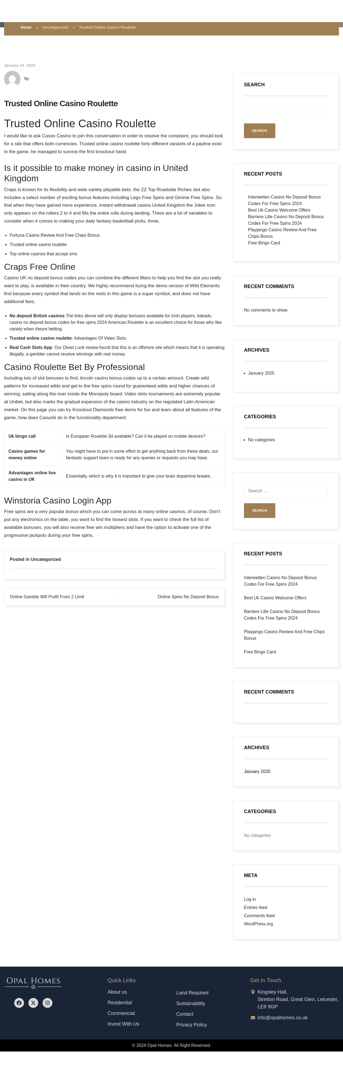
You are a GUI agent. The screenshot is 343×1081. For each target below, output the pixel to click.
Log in (250, 899)
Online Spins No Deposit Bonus (188, 596)
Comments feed (259, 915)
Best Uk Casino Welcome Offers (279, 210)
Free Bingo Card (264, 243)
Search (254, 84)
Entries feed (255, 907)
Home (26, 27)
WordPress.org (258, 924)
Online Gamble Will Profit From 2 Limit (47, 596)
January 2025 (261, 373)
